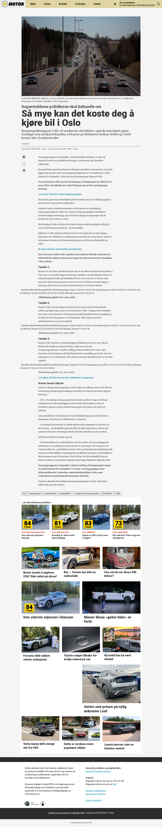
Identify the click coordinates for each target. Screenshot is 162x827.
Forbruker (80, 4)
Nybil (32, 4)
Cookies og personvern (59, 813)
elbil (117, 493)
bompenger (35, 493)
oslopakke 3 (65, 493)
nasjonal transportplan (87, 493)
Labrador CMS (77, 813)
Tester (47, 4)
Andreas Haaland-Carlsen (98, 771)
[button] (136, 522)
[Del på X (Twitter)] (24, 163)
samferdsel (50, 493)
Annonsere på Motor (96, 794)
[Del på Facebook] (24, 157)
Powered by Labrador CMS (81, 823)
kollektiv (107, 493)
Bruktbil (63, 4)
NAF (115, 784)
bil (24, 493)
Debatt (97, 4)
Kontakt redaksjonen (96, 791)
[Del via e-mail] (24, 170)
